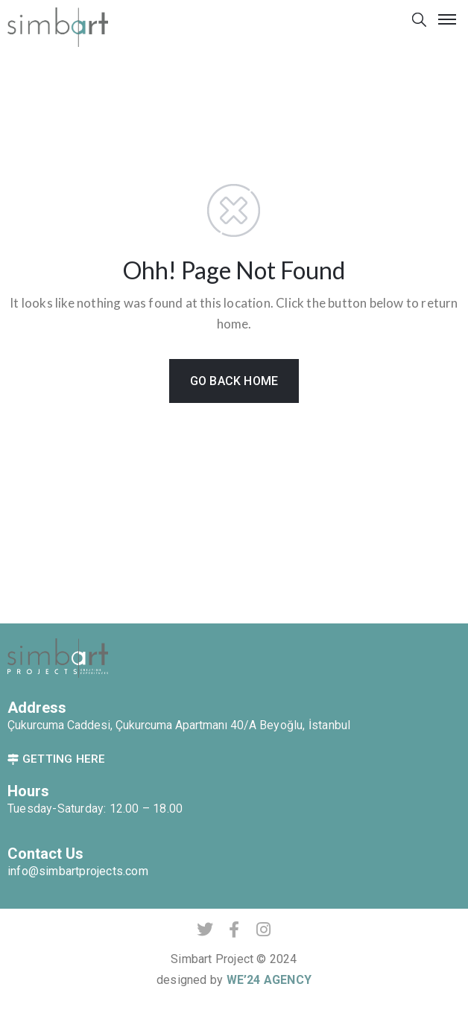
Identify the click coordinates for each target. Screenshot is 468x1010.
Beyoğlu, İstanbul (304, 725)
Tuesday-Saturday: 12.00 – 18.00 (95, 808)
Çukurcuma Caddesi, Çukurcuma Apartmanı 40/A (133, 725)
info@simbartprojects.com (77, 871)
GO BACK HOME (234, 381)
